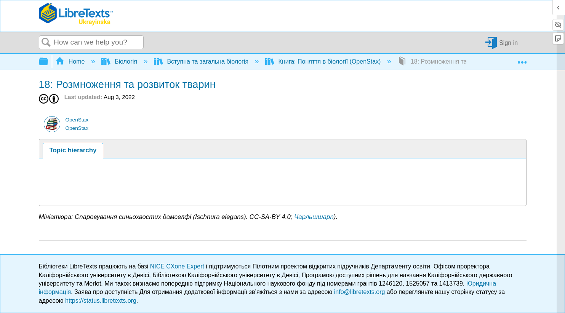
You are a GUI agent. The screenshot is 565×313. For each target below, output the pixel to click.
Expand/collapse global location (522, 59)
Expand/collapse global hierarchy (48, 62)
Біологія (120, 61)
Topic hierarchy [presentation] (73, 150)
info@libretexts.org (359, 292)
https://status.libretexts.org (100, 300)
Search (46, 42)
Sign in (508, 42)
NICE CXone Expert (178, 266)
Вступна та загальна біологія (202, 61)
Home (70, 61)
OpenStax (76, 120)
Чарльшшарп (314, 216)
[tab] (73, 150)
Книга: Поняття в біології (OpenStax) (324, 61)
